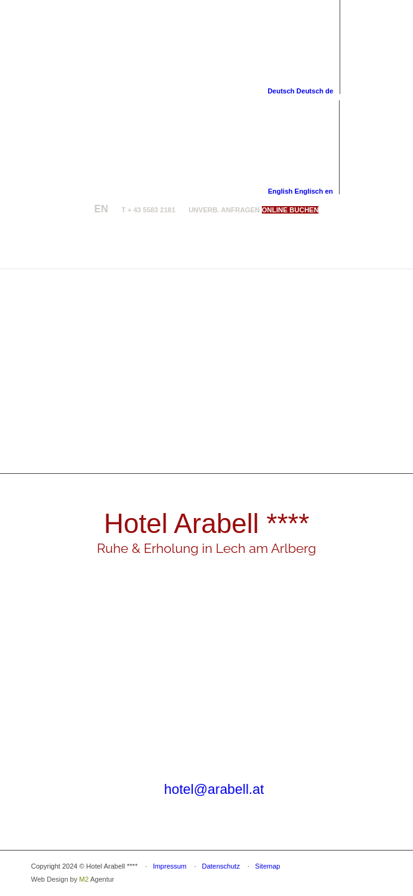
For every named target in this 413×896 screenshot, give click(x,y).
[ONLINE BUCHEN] (290, 210)
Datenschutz (220, 866)
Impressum (170, 866)
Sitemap (267, 866)
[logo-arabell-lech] (171, 243)
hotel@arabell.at (214, 789)
